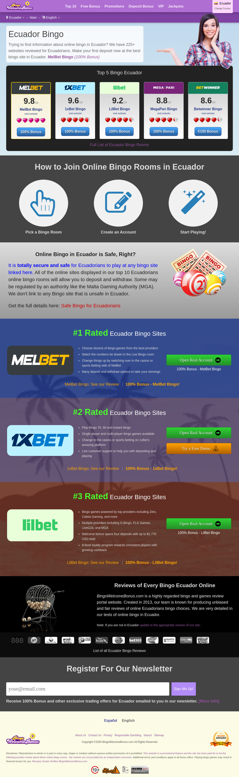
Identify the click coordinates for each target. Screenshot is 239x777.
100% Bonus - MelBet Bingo (199, 369)
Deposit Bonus (141, 6)
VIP (161, 6)
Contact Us (94, 735)
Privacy (108, 735)
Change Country (223, 8)
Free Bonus (90, 6)
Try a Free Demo (196, 448)
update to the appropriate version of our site (170, 625)
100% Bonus (30, 132)
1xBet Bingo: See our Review (93, 468)
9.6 (73, 100)
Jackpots (175, 6)
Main (33, 17)
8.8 (162, 100)
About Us (80, 735)
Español (110, 720)
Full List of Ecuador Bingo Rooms (119, 145)
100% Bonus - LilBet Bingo (199, 533)
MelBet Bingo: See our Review (92, 384)
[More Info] (209, 701)
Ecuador (15, 17)
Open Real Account (196, 360)
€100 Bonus (208, 131)
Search (147, 735)
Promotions (114, 6)
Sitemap (159, 735)
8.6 (206, 100)
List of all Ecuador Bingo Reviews (119, 651)
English (51, 17)
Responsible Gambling (128, 735)
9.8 (29, 101)
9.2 (117, 100)
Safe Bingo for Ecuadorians (90, 305)
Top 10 (70, 6)
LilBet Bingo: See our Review (93, 562)
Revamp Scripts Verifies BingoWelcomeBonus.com (59, 761)
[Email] (87, 689)
